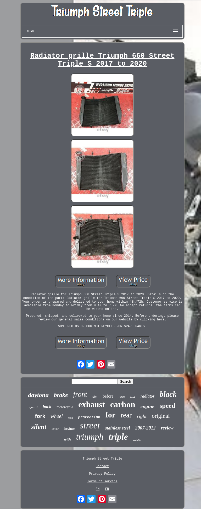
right (142, 416)
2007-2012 (145, 428)
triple (118, 437)
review (167, 428)
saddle (137, 440)
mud (70, 417)
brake (61, 395)
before (108, 396)
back (47, 406)
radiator (147, 396)
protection (89, 417)
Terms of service (102, 481)
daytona (38, 395)
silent (38, 427)
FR (107, 489)
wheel (57, 416)
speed (167, 405)
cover (55, 429)
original (161, 415)
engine (147, 406)
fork (40, 416)
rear (126, 415)
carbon (122, 404)
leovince (69, 429)
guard (34, 407)
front (80, 394)
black (168, 394)
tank (132, 397)
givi (95, 396)
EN (97, 489)
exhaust (91, 404)
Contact (102, 466)
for (110, 414)
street (90, 425)
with (67, 439)
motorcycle (65, 407)
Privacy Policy (102, 474)
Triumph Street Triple (102, 459)
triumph (89, 437)
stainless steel (117, 428)
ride (122, 396)
